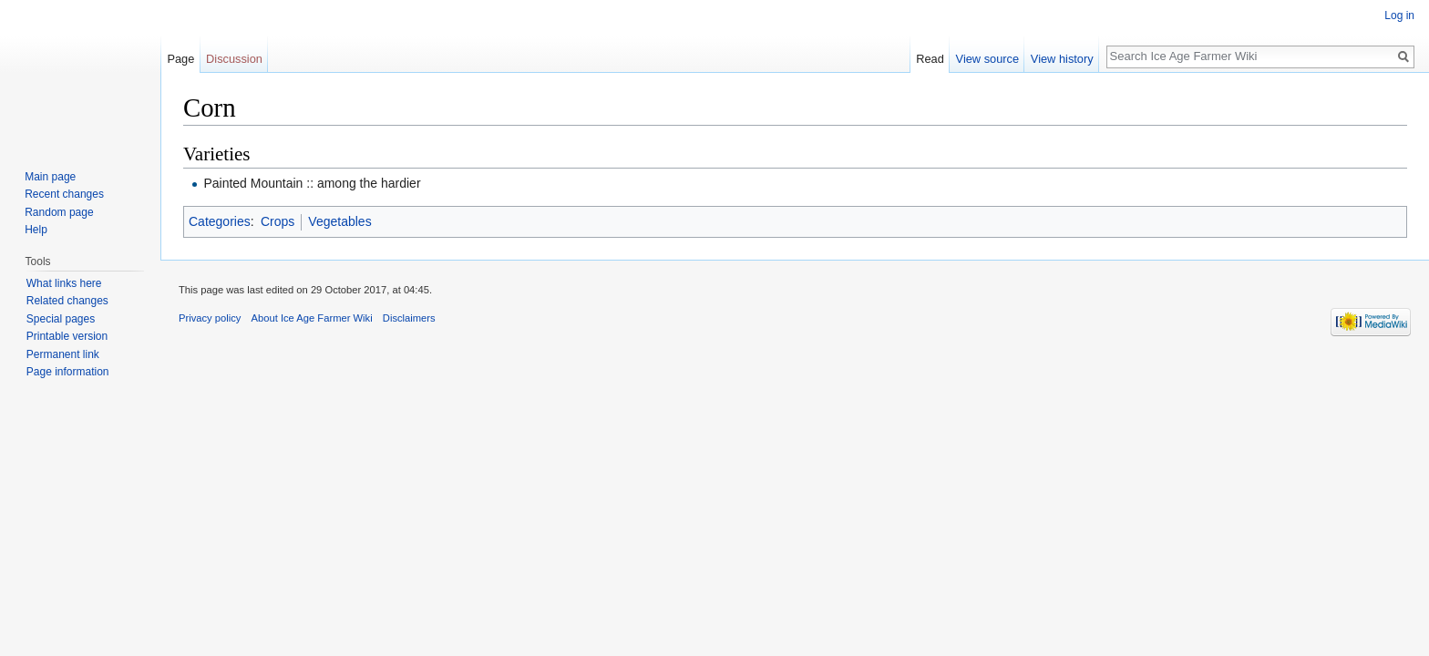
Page (180, 59)
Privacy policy (210, 318)
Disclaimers (409, 318)
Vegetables (339, 221)
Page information (67, 371)
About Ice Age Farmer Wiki (312, 318)
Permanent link (62, 354)
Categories (220, 221)
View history (1062, 59)
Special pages (60, 319)
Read (930, 59)
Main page (50, 176)
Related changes (67, 300)
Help (36, 229)
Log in (1399, 15)
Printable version (67, 336)
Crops (277, 221)
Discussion (234, 59)
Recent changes (64, 194)
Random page (59, 212)
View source (987, 59)
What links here (64, 283)
